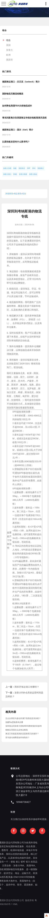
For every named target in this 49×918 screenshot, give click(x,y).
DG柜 (15, 174)
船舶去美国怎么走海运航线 (16, 730)
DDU (33, 168)
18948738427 (36, 802)
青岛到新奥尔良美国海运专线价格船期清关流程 (24, 118)
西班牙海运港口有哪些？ (27, 686)
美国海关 (22, 168)
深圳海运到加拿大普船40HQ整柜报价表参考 (23, 726)
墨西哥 (9, 59)
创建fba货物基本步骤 (14, 722)
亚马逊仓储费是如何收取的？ (17, 737)
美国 (8, 45)
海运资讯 (17, 194)
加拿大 (9, 50)
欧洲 (8, 55)
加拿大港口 (7, 174)
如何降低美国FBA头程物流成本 (17, 106)
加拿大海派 (23, 174)
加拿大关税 (7, 168)
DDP (28, 168)
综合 (8, 40)
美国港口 (41, 168)
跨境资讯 (9, 194)
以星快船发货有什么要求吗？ (16, 142)
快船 (14, 168)
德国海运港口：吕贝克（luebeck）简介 (21, 82)
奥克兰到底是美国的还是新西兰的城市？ (22, 734)
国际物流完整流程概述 (12, 94)
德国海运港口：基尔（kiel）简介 (17, 130)
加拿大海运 (33, 174)
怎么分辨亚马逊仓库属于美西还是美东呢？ (23, 718)
